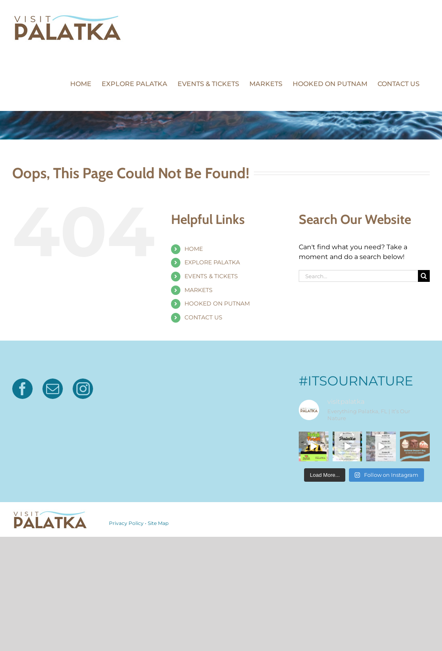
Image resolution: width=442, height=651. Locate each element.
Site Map (158, 523)
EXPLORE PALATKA (212, 262)
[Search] (424, 276)
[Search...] (358, 276)
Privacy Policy (126, 523)
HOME (193, 248)
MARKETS (198, 290)
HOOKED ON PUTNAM (217, 303)
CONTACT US (203, 317)
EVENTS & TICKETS (211, 276)
